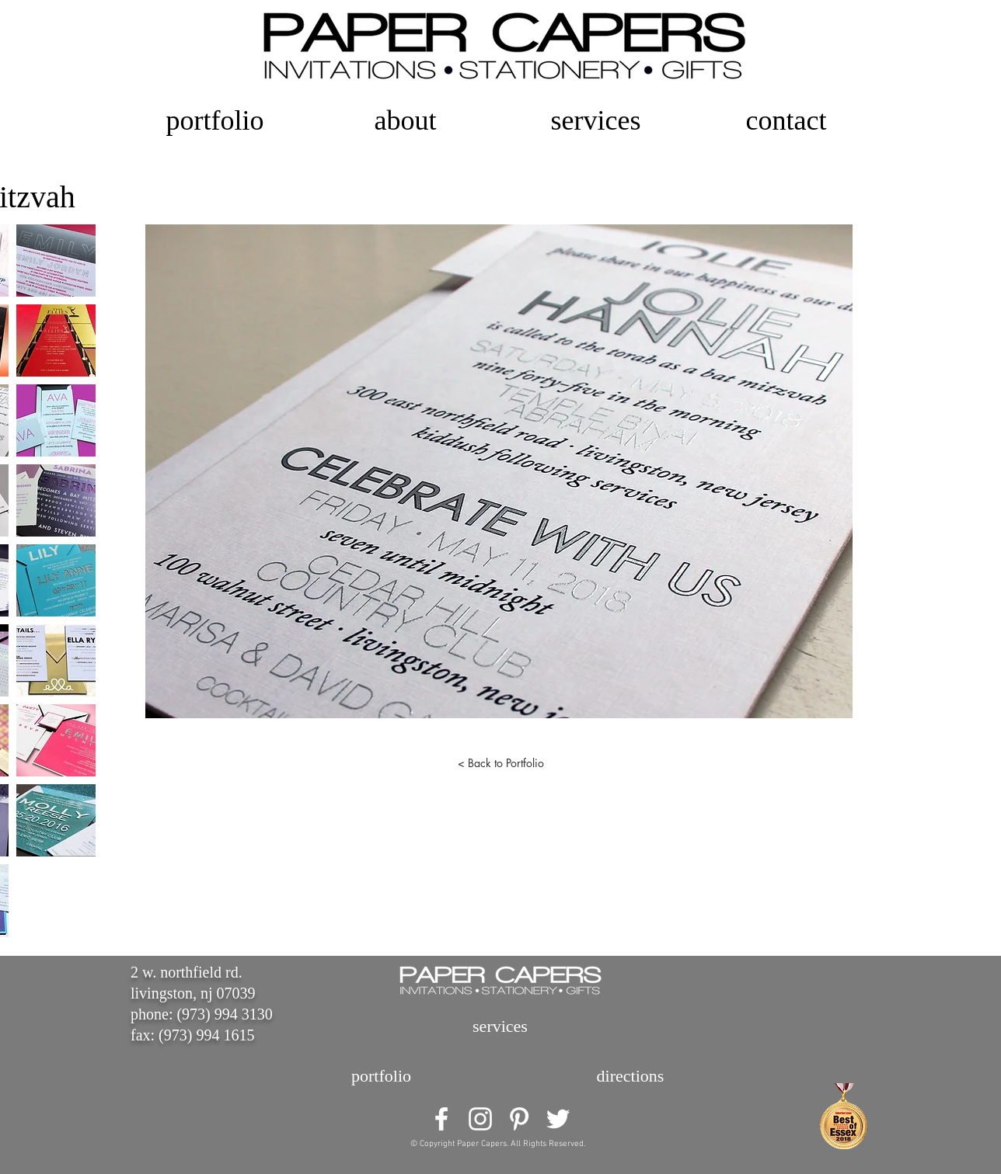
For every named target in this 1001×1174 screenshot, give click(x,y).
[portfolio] (381, 1076)
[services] (500, 1026)
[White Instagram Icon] (480, 1118)
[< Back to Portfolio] (500, 763)
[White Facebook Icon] (441, 1118)
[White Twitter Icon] (558, 1118)
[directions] (630, 1076)
